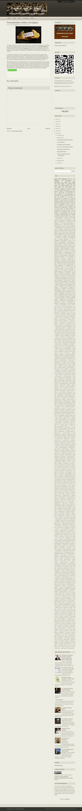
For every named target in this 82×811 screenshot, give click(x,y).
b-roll (67, 332)
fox (67, 419)
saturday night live (65, 214)
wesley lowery (66, 639)
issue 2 (55, 463)
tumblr (55, 627)
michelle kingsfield (70, 511)
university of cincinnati (63, 630)
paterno (55, 546)
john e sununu (69, 470)
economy (70, 230)
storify (64, 601)
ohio (55, 179)
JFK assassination (43, 46)
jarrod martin (60, 466)
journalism (57, 182)
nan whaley (61, 220)
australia (58, 332)
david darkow (69, 378)
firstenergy (73, 416)
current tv (56, 211)
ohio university (72, 281)
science (63, 585)
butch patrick (71, 345)
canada (57, 348)
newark (72, 528)
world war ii (57, 301)
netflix (57, 278)
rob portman (60, 285)
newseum (66, 237)
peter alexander (59, 550)
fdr (57, 415)
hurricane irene (68, 454)
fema (67, 415)
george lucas (57, 432)
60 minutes (56, 249)
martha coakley (71, 499)
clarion (55, 367)
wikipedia (72, 640)
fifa (74, 415)
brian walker (58, 343)
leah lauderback (64, 486)
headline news (69, 265)
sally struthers (62, 579)
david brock (71, 259)
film (56, 416)
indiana (64, 457)
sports (70, 595)
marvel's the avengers (59, 501)
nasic (74, 276)
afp (71, 311)
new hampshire (63, 278)
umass (59, 186)
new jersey (73, 527)
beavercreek (57, 198)
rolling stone (73, 575)
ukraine (70, 629)
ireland (63, 461)
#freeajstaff (56, 247)
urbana (70, 294)
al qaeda (73, 313)
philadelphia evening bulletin (59, 553)
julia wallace (58, 479)
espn (60, 231)
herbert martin (65, 448)
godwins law (73, 437)
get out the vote (57, 435)
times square (62, 621)
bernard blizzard (57, 338)
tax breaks (70, 608)
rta (73, 576)
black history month (69, 253)
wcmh (65, 637)
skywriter (71, 287)
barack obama (65, 185)
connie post (70, 258)
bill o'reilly (61, 253)
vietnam (62, 297)
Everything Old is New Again (63, 144)
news (72, 204)
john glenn (60, 272)
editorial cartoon (57, 399)
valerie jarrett (58, 633)
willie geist (61, 643)
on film (72, 541)
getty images (64, 435)
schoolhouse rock (57, 585)
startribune (69, 598)
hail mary (62, 444)
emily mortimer (71, 262)
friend (72, 425)
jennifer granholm (58, 271)
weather (72, 637)
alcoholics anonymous (71, 314)
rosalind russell (65, 576)
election (70, 205)
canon (61, 348)
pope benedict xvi (68, 557)
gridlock (68, 442)
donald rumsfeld (67, 393)
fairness (72, 412)
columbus (56, 188)
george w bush (71, 263)
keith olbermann (64, 213)
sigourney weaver (63, 591)
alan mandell (62, 314)
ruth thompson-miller (68, 578)
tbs (59, 610)
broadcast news (65, 343)
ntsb (63, 537)
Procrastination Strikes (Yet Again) (22, 22)
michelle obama (57, 276)
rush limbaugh (57, 578)
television (57, 180)
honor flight (58, 451)
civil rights (60, 365)
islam (73, 461)
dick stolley (63, 390)
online (55, 205)
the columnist (63, 613)
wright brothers (70, 301)
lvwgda (67, 493)
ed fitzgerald (61, 204)
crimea (57, 374)
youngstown (63, 648)
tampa (65, 608)
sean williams (66, 588)
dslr (55, 396)
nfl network (69, 531)
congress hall (72, 368)
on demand (67, 541)
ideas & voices (69, 268)
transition (59, 626)
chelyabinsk (69, 358)
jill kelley (73, 467)
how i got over (71, 451)
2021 (57, 119)
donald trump (64, 199)
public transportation (71, 563)
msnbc (66, 182)
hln (66, 266)
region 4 (70, 240)
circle (70, 364)
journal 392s (67, 274)
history (62, 266)
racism (67, 565)
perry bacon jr (72, 282)
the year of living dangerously (61, 617)
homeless (68, 450)
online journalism (59, 282)
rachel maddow (62, 221)
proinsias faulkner (63, 562)
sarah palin (63, 287)
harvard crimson (64, 445)
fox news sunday (59, 421)
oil (71, 540)
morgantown (66, 517)
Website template (49, 809)
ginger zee (70, 435)
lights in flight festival (69, 489)
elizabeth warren (63, 403)
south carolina (64, 595)
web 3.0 (60, 639)
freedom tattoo (63, 425)
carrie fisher (61, 349)
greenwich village (71, 441)
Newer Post (9, 128)
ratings (71, 566)
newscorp (56, 530)
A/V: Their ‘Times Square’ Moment (65, 146)
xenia (62, 646)
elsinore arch (60, 405)
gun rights (73, 442)
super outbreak (72, 605)
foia (68, 418)
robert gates (61, 573)
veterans (57, 297)
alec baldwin (58, 316)
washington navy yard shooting (66, 298)
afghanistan (64, 311)
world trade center (62, 645)
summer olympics (57, 605)
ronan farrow (58, 576)
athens (60, 330)
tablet (64, 290)
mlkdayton (68, 514)
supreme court (58, 607)
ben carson (62, 336)
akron (62, 249)
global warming (66, 437)
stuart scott (61, 604)
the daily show (70, 613)
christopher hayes (66, 362)
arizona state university (60, 327)
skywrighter (73, 592)
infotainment (68, 458)
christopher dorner (57, 362)
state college (71, 288)
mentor (60, 506)
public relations (63, 563)
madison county (57, 495)
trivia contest (71, 626)
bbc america (73, 335)
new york (57, 528)
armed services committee (59, 329)
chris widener (67, 228)
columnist (56, 258)
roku (68, 575)
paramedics (65, 544)
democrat (66, 387)
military (72, 512)
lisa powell (68, 492)
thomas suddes (68, 291)
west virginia (61, 640)
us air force (59, 208)
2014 (57, 126)
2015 (57, 123)
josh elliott (66, 476)
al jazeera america (58, 250)
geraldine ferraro (71, 434)
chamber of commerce (58, 355)
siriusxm (55, 592)
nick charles (58, 533)
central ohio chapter (70, 354)
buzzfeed (56, 346)
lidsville (61, 489)
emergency (58, 406)
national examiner (57, 524)
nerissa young (60, 527)
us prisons (68, 632)
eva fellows (56, 410)
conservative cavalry (58, 371)
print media (60, 183)
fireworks (60, 416)
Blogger (67, 799)
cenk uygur (71, 255)
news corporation (58, 279)
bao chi (62, 335)
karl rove (64, 479)
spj (74, 207)
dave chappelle (68, 377)
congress (66, 217)
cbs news (60, 228)
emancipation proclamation (70, 405)
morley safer (72, 517)
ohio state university (63, 281)
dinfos (73, 390)
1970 (73, 304)
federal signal (61, 415)
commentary (66, 368)
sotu (59, 595)
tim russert (69, 620)
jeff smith (66, 466)
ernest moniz (67, 409)
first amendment (67, 416)
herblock (72, 448)
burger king (61, 345)
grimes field (61, 233)
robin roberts (67, 573)
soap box (70, 196)
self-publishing (58, 589)
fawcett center (68, 413)
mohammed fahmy (61, 515)
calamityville (68, 346)
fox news (71, 195)
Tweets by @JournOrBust (60, 45)
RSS (69, 1)
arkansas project (70, 327)
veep (66, 633)
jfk (69, 467)
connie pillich (64, 370)
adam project (60, 310)
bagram (61, 333)
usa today (68, 295)
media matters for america (59, 505)
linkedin (55, 492)
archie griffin (69, 326)
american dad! (71, 319)
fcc (54, 415)
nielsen (69, 533)
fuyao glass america (63, 428)
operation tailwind (57, 543)
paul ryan (61, 205)
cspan (61, 374)
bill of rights (64, 338)
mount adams (72, 518)
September (60, 160)
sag (74, 578)
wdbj (68, 637)
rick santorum (69, 221)
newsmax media (63, 530)
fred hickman (65, 422)
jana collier (73, 217)
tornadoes (66, 624)
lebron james (71, 486)
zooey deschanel (70, 648)
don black (60, 393)
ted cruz (68, 610)
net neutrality (67, 527)
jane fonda (73, 234)
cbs (66, 205)
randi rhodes (65, 566)
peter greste (65, 550)
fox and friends (72, 419)
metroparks (69, 506)
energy (60, 263)
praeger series (67, 559)
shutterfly (56, 591)
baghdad (57, 333)
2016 (57, 121)
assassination (68, 329)
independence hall (57, 457)
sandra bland (69, 582)
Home (63, 1)
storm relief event (70, 601)
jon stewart (67, 272)
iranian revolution (57, 461)
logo (59, 493)
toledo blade (62, 292)
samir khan (68, 581)
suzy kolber (65, 607)
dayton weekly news (66, 260)
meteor (64, 506)
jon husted (61, 474)
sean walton (61, 588)
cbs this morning (63, 255)
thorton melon (56, 620)
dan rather (64, 259)
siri (73, 591)
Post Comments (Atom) (17, 130)
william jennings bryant (65, 642)
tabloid (71, 607)
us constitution (61, 295)
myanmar (62, 521)
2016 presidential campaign (63, 189)
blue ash (56, 255)
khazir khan (70, 480)
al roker (57, 314)
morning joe (66, 518)
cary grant (66, 351)
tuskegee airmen (62, 627)
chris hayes (63, 361)
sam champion (69, 579)
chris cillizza (56, 361)
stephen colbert (57, 290)
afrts (68, 226)
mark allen (63, 498)
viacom (72, 633)
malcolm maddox (62, 496)
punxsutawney (58, 565)
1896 (69, 304)
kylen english (57, 483)
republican (61, 196)
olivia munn (61, 541)
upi (67, 246)
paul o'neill (69, 546)
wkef (66, 215)
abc (73, 210)
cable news (61, 192)
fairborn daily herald (66, 412)
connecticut (58, 370)
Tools (19, 18)
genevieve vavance (70, 431)
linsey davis (61, 492)
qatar (64, 565)
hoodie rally (64, 451)
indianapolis (59, 234)
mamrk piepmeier (70, 496)
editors (63, 399)
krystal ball (72, 482)
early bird (72, 396)
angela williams (59, 227)
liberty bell (56, 489)
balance (73, 333)
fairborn (63, 188)
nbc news (59, 237)
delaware (56, 387)
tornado (68, 292)
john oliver (60, 473)
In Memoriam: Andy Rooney (63, 149)
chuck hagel (61, 364)
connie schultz (71, 370)
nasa (70, 276)
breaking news (72, 342)
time (73, 620)
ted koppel (73, 610)
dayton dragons (65, 381)
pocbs (73, 556)
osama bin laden (57, 544)
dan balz (73, 374)
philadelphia (56, 240)
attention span (66, 330)
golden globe (66, 438)
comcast (63, 258)
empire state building (70, 406)
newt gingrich (67, 279)
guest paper (70, 192)
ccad (61, 352)
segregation (73, 588)
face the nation (71, 410)
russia (62, 578)
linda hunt (72, 490)
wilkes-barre (70, 300)
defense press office (70, 386)
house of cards (72, 266)
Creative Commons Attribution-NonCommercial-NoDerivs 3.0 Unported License (63, 778)
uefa (67, 629)
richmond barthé (65, 572)
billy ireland (70, 338)
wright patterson (69, 194)
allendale (72, 316)
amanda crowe (67, 317)
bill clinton (70, 227)
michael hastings (67, 509)
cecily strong (66, 352)
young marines (57, 648)
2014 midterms (57, 226)
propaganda (56, 563)
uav (64, 629)
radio (71, 207)
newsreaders (71, 530)
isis (69, 461)
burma (66, 345)
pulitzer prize (62, 284)
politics (73, 182)
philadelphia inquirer (70, 553)
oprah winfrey (65, 543)
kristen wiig (66, 482)
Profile (14, 18)
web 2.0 (55, 639)
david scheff (68, 380)
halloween (67, 444)
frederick (72, 422)
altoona (61, 317)
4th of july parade (67, 307)
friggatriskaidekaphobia (58, 426)
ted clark (63, 610)
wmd (71, 643)
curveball (65, 374)
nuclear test (68, 537)
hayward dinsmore (71, 445)
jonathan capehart (68, 474)
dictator (68, 390)
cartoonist (61, 351)
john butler (63, 469)
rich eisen (72, 569)
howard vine (56, 453)
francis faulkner (66, 421)
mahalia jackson (66, 495)
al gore (66, 249)
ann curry (67, 250)
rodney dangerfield (61, 575)
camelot (73, 346)
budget (55, 345)
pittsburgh (56, 556)
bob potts (60, 339)
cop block (70, 371)
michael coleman (68, 508)
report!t (62, 569)
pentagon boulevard (66, 549)
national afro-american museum (68, 522)
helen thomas (57, 448)
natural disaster (65, 524)
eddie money (56, 397)
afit (68, 311)
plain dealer (63, 240)
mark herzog (69, 498)
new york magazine (65, 528)
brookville (72, 343)
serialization (72, 589)
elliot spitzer (70, 403)
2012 (57, 131)
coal (61, 368)
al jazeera (72, 249)
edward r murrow (70, 399)
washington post (58, 224)
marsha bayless (63, 499)
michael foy (60, 509)
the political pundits (60, 291)
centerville (62, 354)
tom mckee (58, 623)
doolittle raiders (61, 394)
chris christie (71, 359)
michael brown (60, 508)
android (55, 323)
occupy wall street (64, 239)
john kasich (63, 202)
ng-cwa (74, 531)
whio (69, 202)
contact (65, 371)
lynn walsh (72, 493)
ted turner (58, 611)
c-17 (60, 346)
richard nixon (58, 572)
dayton (64, 179)
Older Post (48, 128)
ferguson (71, 415)
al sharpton (72, 226)
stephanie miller (67, 244)
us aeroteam (61, 632)
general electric (61, 431)
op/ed (66, 282)
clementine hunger (61, 367)
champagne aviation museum (69, 355)
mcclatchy (71, 502)
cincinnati (65, 198)
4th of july (61, 307)
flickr (56, 418)
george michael (66, 432)
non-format (66, 534)
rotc (70, 576)
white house (63, 300)
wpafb (67, 201)
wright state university (69, 224)
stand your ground (66, 597)
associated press (68, 252)
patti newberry (62, 546)
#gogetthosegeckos (71, 303)
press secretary (63, 560)
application (58, 326)
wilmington (67, 643)
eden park (60, 262)
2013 (57, 128)
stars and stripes (58, 244)
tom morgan (69, 623)
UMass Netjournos (58, 765)
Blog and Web (72, 809)
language (63, 483)
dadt (69, 374)
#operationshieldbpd (65, 247)
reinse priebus (57, 569)
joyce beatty (73, 477)
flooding (64, 418)
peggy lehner (69, 547)
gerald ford (64, 434)
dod (66, 230)
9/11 (69, 210)
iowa (65, 234)
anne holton (68, 323)
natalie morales (57, 522)
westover (67, 640)
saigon (57, 579)
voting (55, 636)
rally (71, 565)
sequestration (65, 589)
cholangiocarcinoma (63, 359)
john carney (69, 469)
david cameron (62, 378)
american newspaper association (60, 320)
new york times (58, 194)
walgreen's (61, 636)
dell (61, 387)
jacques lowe (62, 464)
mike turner (72, 213)
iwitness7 (60, 463)
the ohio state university (67, 223)
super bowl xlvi (65, 605)
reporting (71, 199)
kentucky (64, 480)
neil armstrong (65, 525)
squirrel (73, 595)
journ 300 (56, 477)
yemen (72, 646)
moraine (60, 517)
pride (69, 560)
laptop (57, 275)
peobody (73, 549)
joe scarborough (67, 271)
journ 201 (61, 274)
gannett (70, 428)
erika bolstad (61, 409)
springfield (64, 288)
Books (32, 18)
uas (61, 629)
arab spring (63, 326)
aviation (63, 332)
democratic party (66, 211)
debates (68, 384)
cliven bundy (56, 368)
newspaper (68, 180)
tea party (73, 290)
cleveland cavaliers (70, 367)
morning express (59, 518)
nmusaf (55, 281)
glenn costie (60, 437)
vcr (62, 633)
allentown (56, 317)
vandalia (73, 295)
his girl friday (62, 450)
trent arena (65, 626)
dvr (62, 396)
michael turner (61, 511)
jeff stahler (71, 269)
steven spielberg (57, 601)
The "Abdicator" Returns (67, 718)
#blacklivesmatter (63, 303)
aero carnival (56, 311)
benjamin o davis (70, 336)
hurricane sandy (60, 268)
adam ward (66, 310)
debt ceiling (62, 386)
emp (63, 406)
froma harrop (67, 426)
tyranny (69, 627)
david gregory (57, 260)
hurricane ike (61, 454)
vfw (69, 633)
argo (74, 326)
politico (61, 557)
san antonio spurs (61, 582)
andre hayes (62, 322)
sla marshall (58, 594)
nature (71, 524)
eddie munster (63, 397)
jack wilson (56, 464)
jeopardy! (72, 466)
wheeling (56, 300)
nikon (73, 533)
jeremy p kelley (57, 467)
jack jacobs (66, 463)
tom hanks (68, 621)
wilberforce (56, 642)
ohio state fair (58, 540)
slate (63, 594)
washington (60, 637)
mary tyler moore (70, 501)
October (59, 158)
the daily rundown (58, 201)
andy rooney (61, 323)
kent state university (58, 480)
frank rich (65, 231)
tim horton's (63, 620)
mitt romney (68, 186)
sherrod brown (70, 242)
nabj (66, 521)
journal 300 (67, 477)
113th (57, 304)
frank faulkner (58, 422)
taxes (68, 290)
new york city (71, 278)
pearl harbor (62, 547)
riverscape (72, 572)
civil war (65, 365)
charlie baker (56, 358)
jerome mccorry (65, 467)
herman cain (68, 233)
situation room (61, 592)
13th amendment (63, 304)
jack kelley (72, 463)
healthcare (56, 266)
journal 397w (59, 218)
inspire (74, 458)
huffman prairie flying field (66, 453)
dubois (58, 396)
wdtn (64, 210)
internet (69, 460)
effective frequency (58, 400)
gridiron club (62, 442)
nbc (55, 196)
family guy (56, 413)
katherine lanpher (70, 479)
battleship (67, 335)
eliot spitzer (60, 402)
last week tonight (62, 485)
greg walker (56, 442)
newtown (61, 531)
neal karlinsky (58, 525)
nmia (73, 279)
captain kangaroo (67, 348)
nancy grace (71, 521)
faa (66, 410)
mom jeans (69, 515)
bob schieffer (65, 339)
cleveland (62, 230)
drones (66, 394)
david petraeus (61, 380)
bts (55, 192)
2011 (57, 133)
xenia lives (67, 646)
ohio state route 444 (66, 540)
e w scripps (66, 396)
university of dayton (63, 294)
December (59, 135)
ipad (73, 460)
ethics (73, 409)
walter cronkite (69, 208)
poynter (60, 559)
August (59, 163)
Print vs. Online (59, 699)
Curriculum (25, 18)
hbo (68, 204)
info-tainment (62, 458)
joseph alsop (60, 476)
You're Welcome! (61, 142)
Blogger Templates (62, 809)
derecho (71, 387)
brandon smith (65, 342)
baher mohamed (68, 333)
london (63, 493)
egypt (65, 262)
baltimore (57, 335)
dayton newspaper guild (63, 383)
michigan (56, 512)
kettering (73, 274)
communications (59, 217)
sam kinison (62, 581)
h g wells (57, 444)
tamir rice (60, 608)
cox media (64, 195)
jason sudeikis (63, 269)
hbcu (57, 447)
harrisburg (57, 445)
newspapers (68, 220)
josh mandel (72, 476)
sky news (67, 592)
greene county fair (62, 441)
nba (74, 524)
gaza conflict (67, 429)
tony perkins (60, 624)
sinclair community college (60, 243)
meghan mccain (69, 505)
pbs (72, 239)
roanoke (55, 573)
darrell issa (60, 377)
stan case (58, 597)
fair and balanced (57, 412)
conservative (57, 259)
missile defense (61, 514)
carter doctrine (68, 349)
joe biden (64, 236)
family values (62, 413)
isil (67, 461)
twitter (73, 188)
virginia (67, 297)
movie (57, 214)
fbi (73, 413)
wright (70, 645)
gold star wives (59, 438)
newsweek (56, 531)
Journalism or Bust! (19, 809)
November (59, 137)
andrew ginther (71, 322)
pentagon (59, 549)
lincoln (59, 490)
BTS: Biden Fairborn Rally (67, 667)
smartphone (56, 288)
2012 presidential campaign (67, 306)
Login (66, 1)
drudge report (71, 394)
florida (64, 263)
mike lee (67, 512)
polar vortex (56, 557)
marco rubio (56, 498)
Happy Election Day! (61, 151)
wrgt (63, 301)
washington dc (57, 210)
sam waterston (62, 242)
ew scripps (62, 410)
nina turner (56, 534)
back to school (72, 332)
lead (69, 485)
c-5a (63, 346)
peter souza (71, 550)
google (72, 438)
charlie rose (63, 358)
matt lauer (65, 502)
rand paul (60, 566)
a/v (72, 179)
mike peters (65, 276)
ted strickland (62, 246)
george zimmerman (58, 265)
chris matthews (70, 256)
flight (60, 418)
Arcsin (56, 809)
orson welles (71, 543)
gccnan (72, 429)
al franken (69, 313)
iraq (68, 234)
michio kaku (61, 512)
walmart (72, 246)
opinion (61, 191)
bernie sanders (72, 215)
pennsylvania (64, 207)
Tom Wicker (25, 48)
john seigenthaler (68, 473)
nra (59, 537)
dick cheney (56, 390)
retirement (67, 569)
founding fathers (62, 419)
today (61, 215)
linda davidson (65, 490)
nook (70, 534)
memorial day (70, 275)
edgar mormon (71, 397)
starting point (62, 598)
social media (71, 243)
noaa (61, 534)
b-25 (65, 227)
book (71, 339)
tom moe (63, 623)
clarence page (71, 365)
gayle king (61, 429)
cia (66, 364)
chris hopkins (71, 361)
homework (73, 450)
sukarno (72, 604)
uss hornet (73, 632)
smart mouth (68, 594)
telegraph (63, 611)
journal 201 (61, 477)
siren (70, 591)
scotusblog (72, 585)
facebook (56, 202)
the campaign (69, 611)
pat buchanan (71, 544)
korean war (60, 482)
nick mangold (64, 533)
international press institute (61, 460)
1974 (55, 306)
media (68, 188)
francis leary (73, 421)
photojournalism (69, 191)
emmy (55, 263)
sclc (67, 585)
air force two (63, 313)
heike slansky (71, 447)
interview (56, 269)
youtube (56, 303)
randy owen (69, 284)
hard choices (72, 444)
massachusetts (57, 502)
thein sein (70, 617)
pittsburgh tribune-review (64, 556)
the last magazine (68, 614)
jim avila (57, 469)
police (57, 284)
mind (55, 514)
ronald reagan (68, 285)
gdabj (55, 431)
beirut (57, 336)
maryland (63, 275)
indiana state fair (70, 457)
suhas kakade (66, 604)
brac (60, 342)
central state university (59, 256)
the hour (60, 614)
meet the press (67, 218)
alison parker (65, 316)
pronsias (71, 562)
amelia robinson (62, 319)
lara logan (70, 483)
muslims (57, 521)
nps (56, 537)
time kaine (56, 621)
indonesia (56, 458)
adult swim (72, 310)
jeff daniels (58, 236)
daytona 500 (62, 384)
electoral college (67, 400)
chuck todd (56, 195)
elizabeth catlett (67, 402)
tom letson (73, 621)
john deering (61, 470)
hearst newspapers (63, 447)
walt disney (67, 636)
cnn (74, 185)
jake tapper (68, 464)
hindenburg (56, 450)
